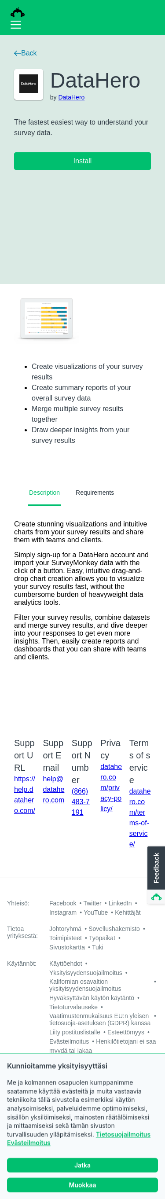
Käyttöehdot (65, 963)
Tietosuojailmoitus (123, 1147)
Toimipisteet (65, 938)
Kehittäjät (127, 912)
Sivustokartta (67, 947)
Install (82, 161)
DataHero (71, 97)
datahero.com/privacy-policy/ (111, 788)
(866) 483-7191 (81, 801)
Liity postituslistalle (74, 1032)
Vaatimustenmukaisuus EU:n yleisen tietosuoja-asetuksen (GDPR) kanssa (99, 1019)
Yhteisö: (18, 903)
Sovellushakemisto (114, 928)
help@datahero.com (53, 789)
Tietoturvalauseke (73, 1007)
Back (25, 53)
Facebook (62, 903)
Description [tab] (44, 492)
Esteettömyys (125, 1032)
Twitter (92, 903)
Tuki (97, 947)
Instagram (63, 912)
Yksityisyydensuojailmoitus (85, 972)
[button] (155, 875)
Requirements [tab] (95, 492)
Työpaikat (102, 938)
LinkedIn (120, 903)
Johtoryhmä (65, 928)
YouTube (96, 912)
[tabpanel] (82, 616)
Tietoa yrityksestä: (22, 932)
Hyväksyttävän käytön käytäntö (91, 997)
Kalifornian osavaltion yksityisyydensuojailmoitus (85, 985)
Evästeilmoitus (29, 1155)
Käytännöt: (22, 963)
